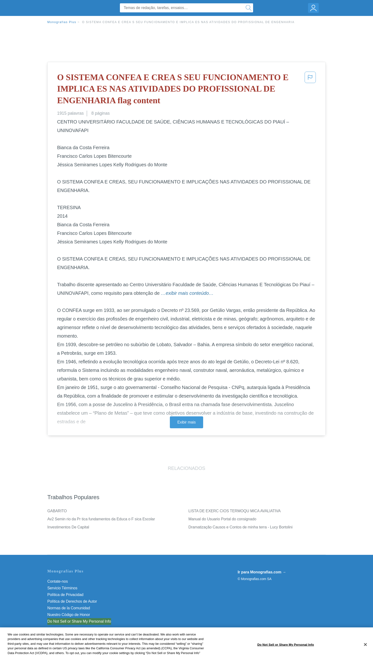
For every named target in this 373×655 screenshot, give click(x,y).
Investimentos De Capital (68, 527)
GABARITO (57, 511)
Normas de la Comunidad (68, 608)
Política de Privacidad (65, 595)
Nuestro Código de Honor (68, 615)
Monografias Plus (61, 22)
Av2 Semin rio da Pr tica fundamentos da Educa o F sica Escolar (101, 519)
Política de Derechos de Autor (72, 601)
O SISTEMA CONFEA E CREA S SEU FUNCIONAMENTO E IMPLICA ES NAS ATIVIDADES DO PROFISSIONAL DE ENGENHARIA (188, 22)
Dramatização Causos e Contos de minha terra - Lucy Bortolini (240, 527)
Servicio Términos (62, 588)
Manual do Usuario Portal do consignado (222, 519)
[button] (310, 90)
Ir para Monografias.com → (262, 572)
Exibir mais (186, 422)
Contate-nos (57, 581)
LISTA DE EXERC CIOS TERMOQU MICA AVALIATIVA (234, 511)
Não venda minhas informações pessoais (81, 621)
